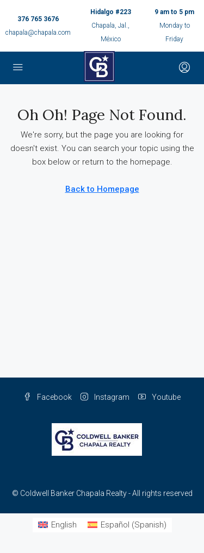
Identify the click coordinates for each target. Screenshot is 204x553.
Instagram (105, 397)
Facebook (47, 397)
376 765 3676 (38, 19)
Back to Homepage (102, 189)
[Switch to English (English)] (57, 525)
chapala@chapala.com (38, 32)
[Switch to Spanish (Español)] (127, 525)
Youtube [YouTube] (159, 397)
